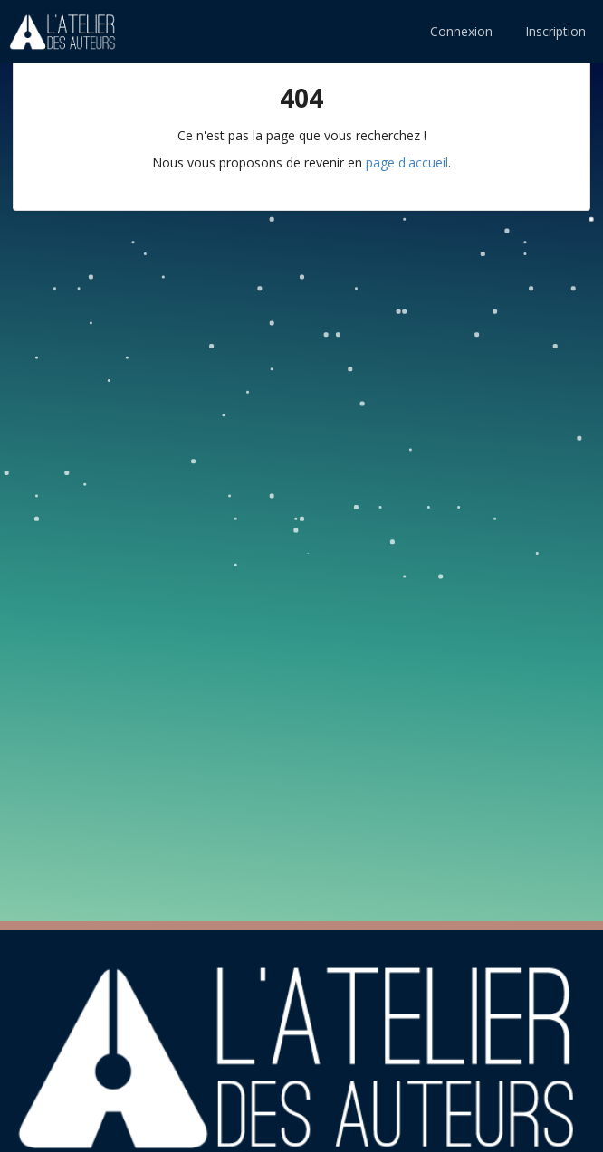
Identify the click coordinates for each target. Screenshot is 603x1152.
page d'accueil (407, 162)
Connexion (461, 31)
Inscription (555, 31)
